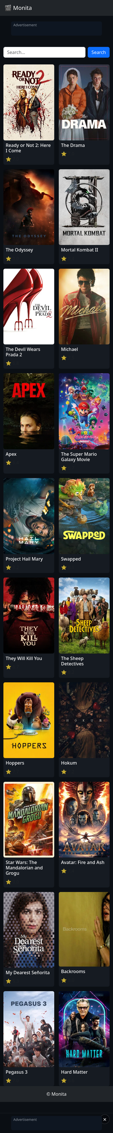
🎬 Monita (18, 8)
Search (98, 52)
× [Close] (105, 1119)
